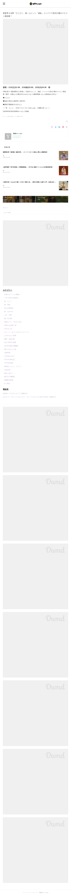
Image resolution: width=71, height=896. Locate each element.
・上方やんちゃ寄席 (9, 336)
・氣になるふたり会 (9, 349)
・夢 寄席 (6, 305)
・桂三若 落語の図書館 (10, 346)
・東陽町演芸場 (8, 380)
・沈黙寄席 (6, 353)
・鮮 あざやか (8, 312)
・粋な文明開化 (8, 308)
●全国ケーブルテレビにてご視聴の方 (15, 394)
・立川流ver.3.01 (8, 356)
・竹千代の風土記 (9, 360)
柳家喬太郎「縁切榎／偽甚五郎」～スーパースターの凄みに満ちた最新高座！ (25, 152)
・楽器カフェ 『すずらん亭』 (12, 322)
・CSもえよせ (7, 329)
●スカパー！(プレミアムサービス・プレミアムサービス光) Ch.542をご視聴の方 (29, 397)
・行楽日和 (6, 370)
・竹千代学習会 (8, 363)
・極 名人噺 (7, 319)
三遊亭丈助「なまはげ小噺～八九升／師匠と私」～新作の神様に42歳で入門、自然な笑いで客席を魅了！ (33, 182)
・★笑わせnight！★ (9, 325)
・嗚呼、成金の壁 (9, 339)
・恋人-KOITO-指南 (9, 343)
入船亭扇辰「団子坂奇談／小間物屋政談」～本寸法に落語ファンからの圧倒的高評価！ (28, 167)
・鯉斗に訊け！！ (9, 373)
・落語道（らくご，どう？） (12, 367)
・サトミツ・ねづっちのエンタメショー (16, 332)
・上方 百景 (7, 315)
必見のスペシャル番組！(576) (16, 116)
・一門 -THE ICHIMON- (10, 298)
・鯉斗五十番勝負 (9, 377)
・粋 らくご (7, 301)
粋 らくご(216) (6, 116)
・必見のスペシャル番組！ (12, 295)
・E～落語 (6, 384)
